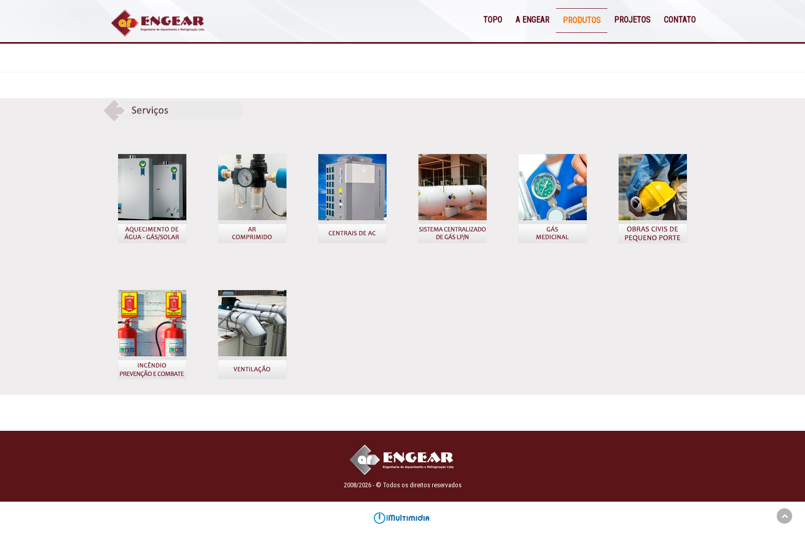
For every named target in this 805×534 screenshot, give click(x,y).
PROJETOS (632, 20)
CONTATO (680, 20)
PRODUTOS (582, 20)
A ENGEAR (532, 20)
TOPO (492, 20)
